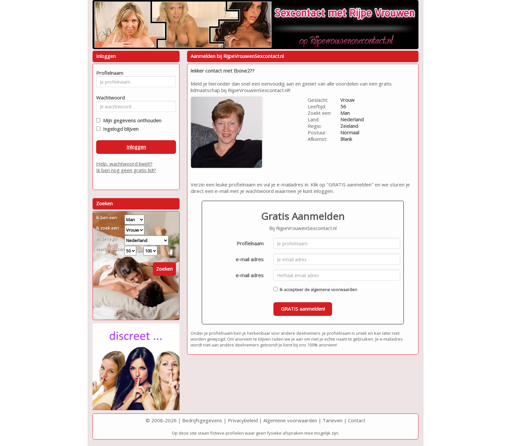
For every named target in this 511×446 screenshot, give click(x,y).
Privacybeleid (243, 420)
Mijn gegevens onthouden (130, 120)
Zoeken (164, 268)
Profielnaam (250, 243)
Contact (356, 420)
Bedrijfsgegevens (202, 420)
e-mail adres (250, 259)
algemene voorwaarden (334, 289)
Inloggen (136, 146)
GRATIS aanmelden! (303, 308)
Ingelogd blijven (119, 129)
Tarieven (333, 420)
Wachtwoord (108, 97)
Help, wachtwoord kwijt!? (124, 163)
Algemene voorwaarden (290, 420)
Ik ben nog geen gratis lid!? (126, 170)
